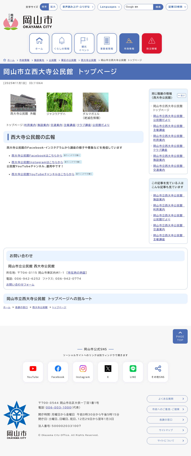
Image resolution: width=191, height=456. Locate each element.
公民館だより (101, 125)
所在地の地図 (77, 272)
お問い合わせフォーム (20, 284)
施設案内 (39, 60)
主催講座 (70, 125)
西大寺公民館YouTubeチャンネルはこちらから (52, 174)
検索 (158, 7)
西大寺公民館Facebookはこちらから (46, 155)
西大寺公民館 (88, 60)
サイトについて (166, 441)
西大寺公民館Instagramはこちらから (47, 162)
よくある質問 (166, 399)
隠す (183, 95)
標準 (44, 7)
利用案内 (30, 125)
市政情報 (24, 60)
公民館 (53, 60)
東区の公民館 (68, 60)
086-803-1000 (59, 407)
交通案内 (56, 125)
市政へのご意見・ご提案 (166, 409)
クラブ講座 (84, 125)
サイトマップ (166, 430)
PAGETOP (180, 338)
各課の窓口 (21, 307)
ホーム (11, 60)
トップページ (59, 307)
